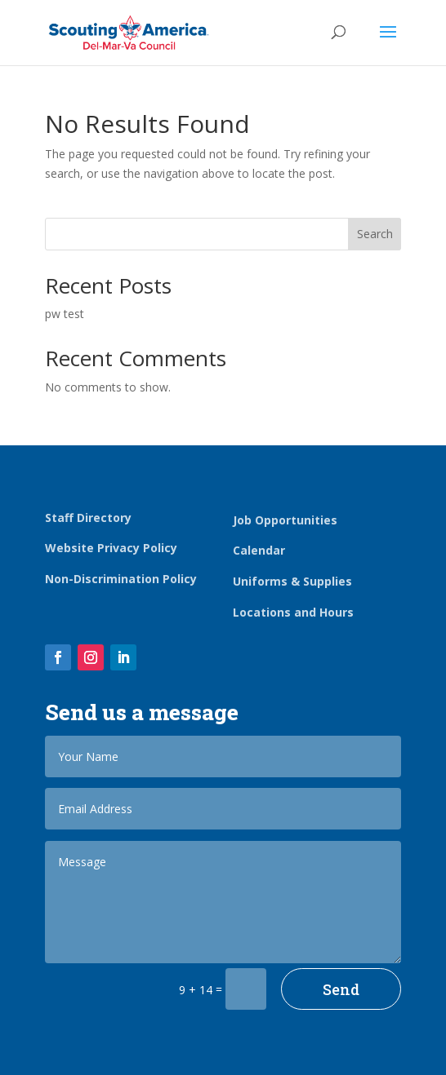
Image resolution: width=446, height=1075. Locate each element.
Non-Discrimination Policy (121, 578)
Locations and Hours (293, 612)
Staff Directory (88, 517)
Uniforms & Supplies (292, 581)
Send (341, 989)
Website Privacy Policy (111, 547)
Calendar (259, 550)
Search (375, 233)
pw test (64, 313)
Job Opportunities (285, 520)
